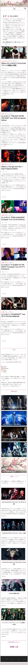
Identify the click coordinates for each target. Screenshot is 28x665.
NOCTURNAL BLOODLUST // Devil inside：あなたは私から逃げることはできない (14, 439)
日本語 (24, 658)
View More (3, 515)
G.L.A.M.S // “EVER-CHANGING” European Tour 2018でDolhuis (13, 218)
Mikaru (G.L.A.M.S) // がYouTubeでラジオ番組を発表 (13, 64)
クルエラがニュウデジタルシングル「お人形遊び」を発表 (14, 623)
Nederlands (13, 659)
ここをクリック (13, 483)
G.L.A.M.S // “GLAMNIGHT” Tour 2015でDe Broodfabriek (13, 315)
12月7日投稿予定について (9, 471)
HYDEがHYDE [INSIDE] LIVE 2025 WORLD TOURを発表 (14, 563)
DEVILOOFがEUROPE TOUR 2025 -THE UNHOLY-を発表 (14, 503)
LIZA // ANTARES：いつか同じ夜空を (11, 424)
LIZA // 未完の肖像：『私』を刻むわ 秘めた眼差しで (13, 454)
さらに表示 (5, 95)
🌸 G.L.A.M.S (4, 68)
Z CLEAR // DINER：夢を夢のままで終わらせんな (13, 407)
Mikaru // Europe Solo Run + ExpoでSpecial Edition (12, 167)
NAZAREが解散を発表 (14, 593)
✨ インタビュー (4, 60)
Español (19, 659)
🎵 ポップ (11, 60)
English (6, 659)
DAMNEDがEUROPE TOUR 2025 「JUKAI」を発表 (14, 533)
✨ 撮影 (2, 113)
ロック (8, 43)
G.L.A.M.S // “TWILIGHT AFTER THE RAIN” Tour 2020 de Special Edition (13, 118)
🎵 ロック (15, 60)
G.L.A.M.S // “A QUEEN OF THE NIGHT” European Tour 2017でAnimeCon (13, 267)
